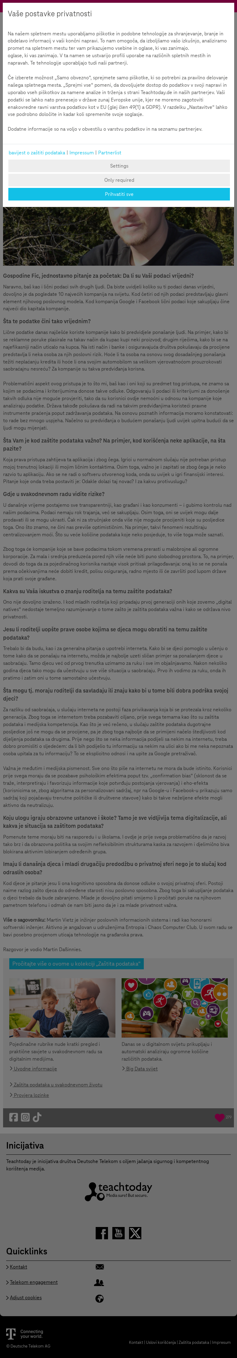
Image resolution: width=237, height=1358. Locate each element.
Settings (119, 166)
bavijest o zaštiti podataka (37, 152)
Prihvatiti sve (119, 194)
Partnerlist (109, 152)
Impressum (81, 152)
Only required (119, 180)
